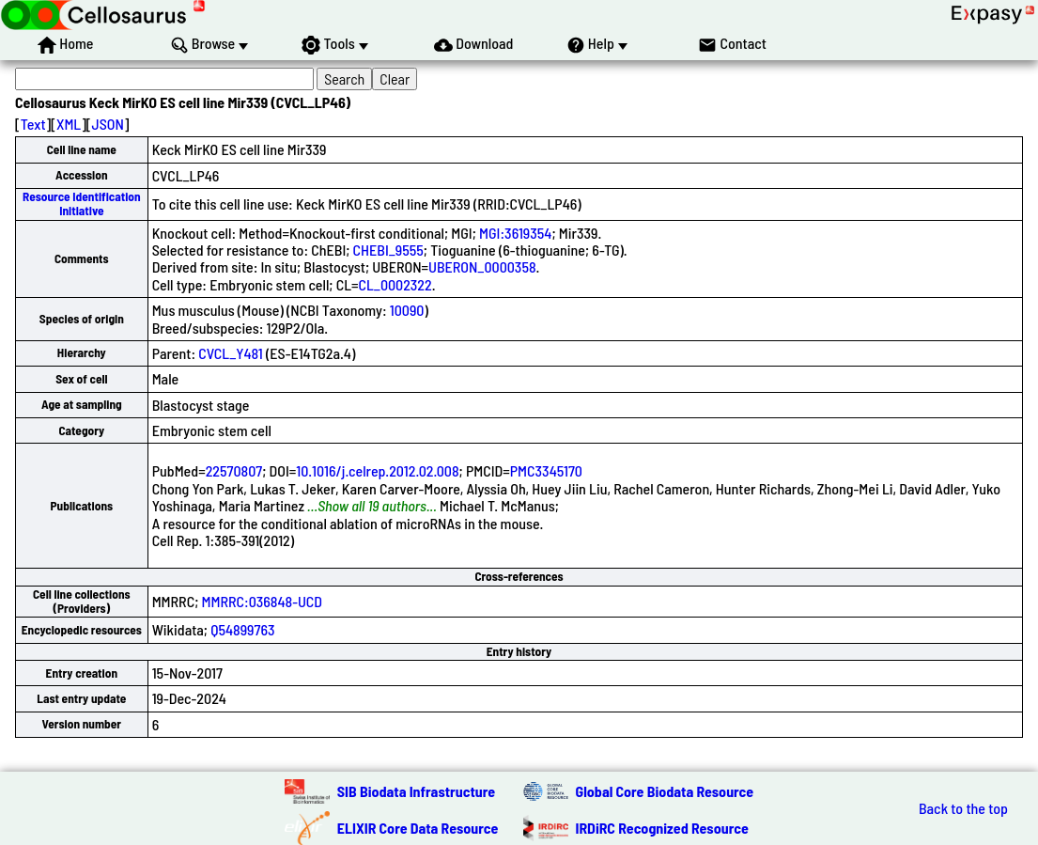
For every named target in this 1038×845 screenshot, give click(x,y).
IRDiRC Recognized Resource (662, 828)
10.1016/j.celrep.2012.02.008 (377, 470)
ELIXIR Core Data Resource (418, 828)
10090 (407, 310)
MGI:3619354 (515, 233)
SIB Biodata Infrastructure (416, 791)
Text (33, 124)
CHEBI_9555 (388, 249)
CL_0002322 (394, 284)
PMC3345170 (546, 470)
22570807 (234, 470)
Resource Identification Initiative (82, 203)
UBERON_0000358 (482, 266)
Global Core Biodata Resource (665, 791)
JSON (108, 124)
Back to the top (963, 808)
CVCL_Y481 (230, 353)
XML (68, 124)
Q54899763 (242, 629)
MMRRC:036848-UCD (262, 601)
